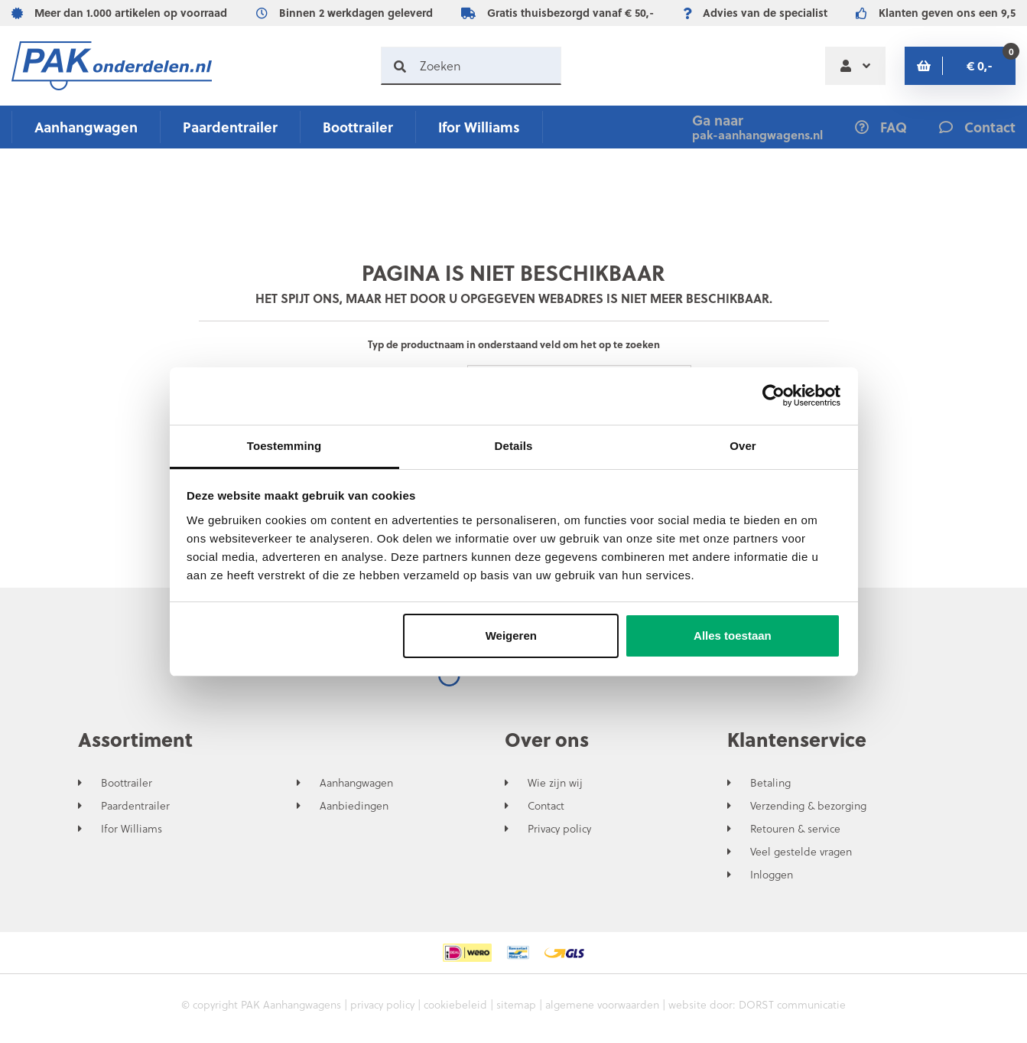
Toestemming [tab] (284, 445)
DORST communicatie (792, 1004)
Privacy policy (559, 829)
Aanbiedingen (354, 806)
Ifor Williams (479, 126)
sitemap (516, 1004)
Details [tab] (514, 445)
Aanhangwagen (86, 126)
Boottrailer (358, 126)
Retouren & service (795, 829)
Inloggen (771, 875)
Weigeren (511, 635)
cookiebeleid (455, 1004)
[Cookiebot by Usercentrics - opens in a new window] (773, 395)
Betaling (770, 783)
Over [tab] (743, 445)
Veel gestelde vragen (801, 852)
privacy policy (382, 1004)
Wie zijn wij (555, 783)
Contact (546, 806)
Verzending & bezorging (808, 806)
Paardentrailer (230, 126)
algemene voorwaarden (602, 1004)
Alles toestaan (733, 635)
